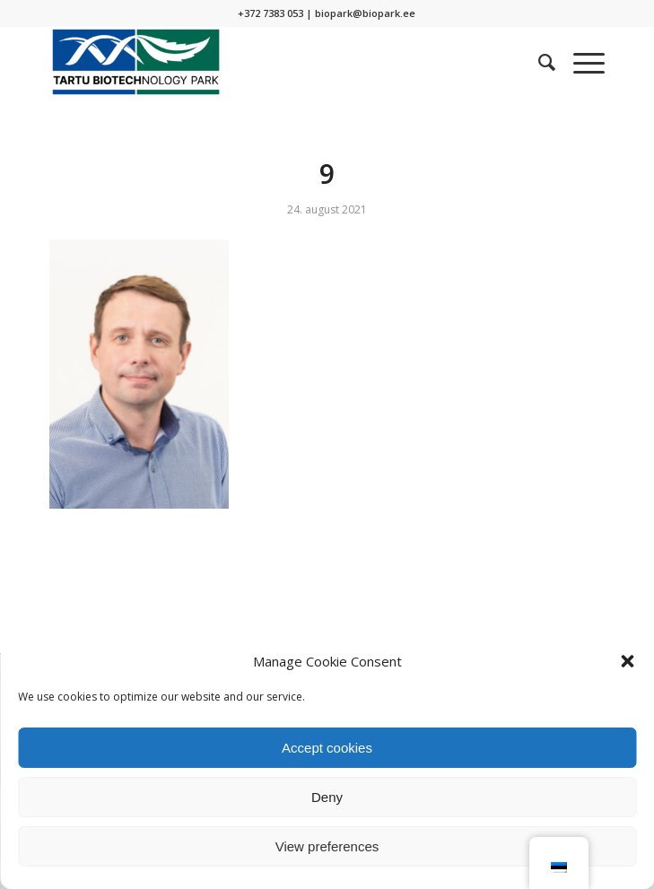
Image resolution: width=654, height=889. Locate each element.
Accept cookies (327, 747)
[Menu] (580, 62)
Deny (327, 797)
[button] (627, 661)
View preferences (327, 846)
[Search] (537, 62)
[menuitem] (537, 62)
